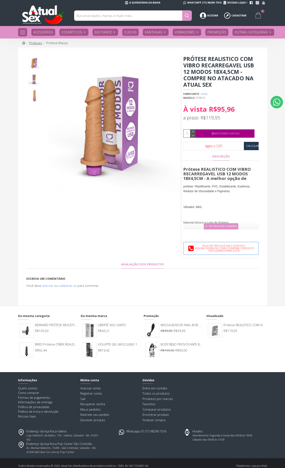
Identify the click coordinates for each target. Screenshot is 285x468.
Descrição (221, 156)
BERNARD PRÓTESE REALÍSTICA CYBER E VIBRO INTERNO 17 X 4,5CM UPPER (56, 314)
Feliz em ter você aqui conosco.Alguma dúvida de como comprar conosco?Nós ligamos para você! (224, 243)
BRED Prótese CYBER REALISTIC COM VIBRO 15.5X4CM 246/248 (56, 334)
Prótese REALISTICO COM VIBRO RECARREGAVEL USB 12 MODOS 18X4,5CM (245, 314)
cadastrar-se (68, 280)
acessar (47, 280)
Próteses (35, 43)
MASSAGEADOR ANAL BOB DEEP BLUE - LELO (182, 314)
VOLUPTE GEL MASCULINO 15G (119, 334)
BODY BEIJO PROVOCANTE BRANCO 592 (182, 334)
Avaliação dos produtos (142, 259)
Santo (204, 94)
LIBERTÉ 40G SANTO (112, 314)
